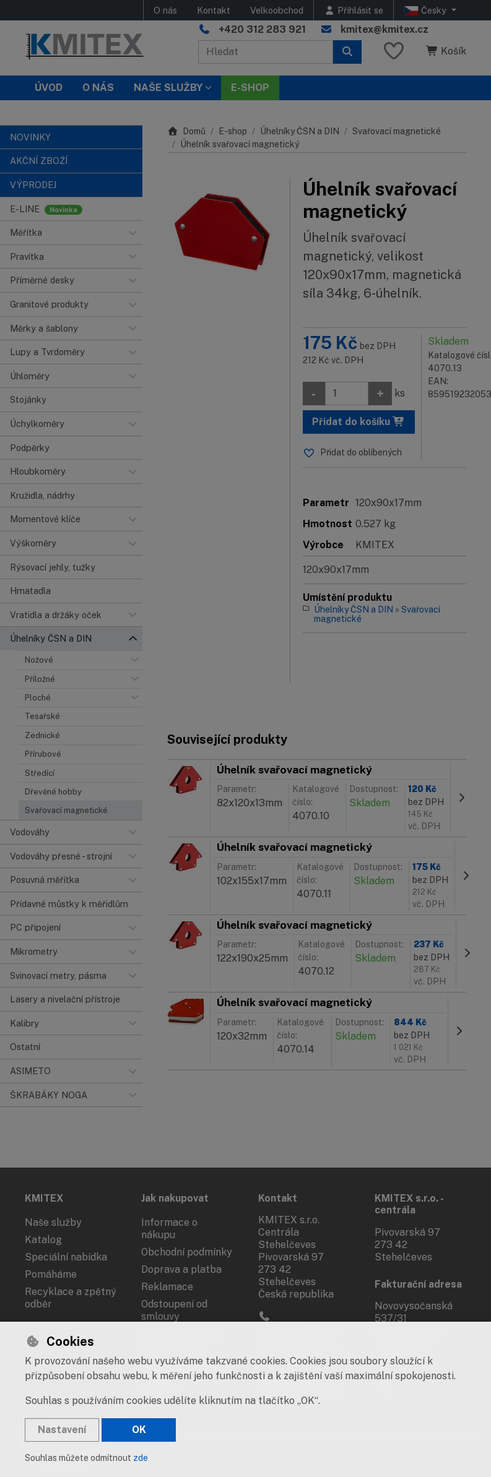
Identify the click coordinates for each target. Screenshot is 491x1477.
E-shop (233, 131)
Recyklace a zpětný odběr (70, 1298)
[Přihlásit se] (353, 10)
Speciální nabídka (66, 1257)
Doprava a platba (181, 1269)
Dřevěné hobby (53, 791)
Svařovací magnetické (66, 810)
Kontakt (213, 10)
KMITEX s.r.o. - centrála (409, 1204)
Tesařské (42, 716)
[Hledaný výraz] (265, 52)
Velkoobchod (276, 10)
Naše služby (53, 1222)
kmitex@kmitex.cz (384, 29)
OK (139, 1430)
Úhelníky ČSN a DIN (299, 131)
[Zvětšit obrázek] (222, 233)
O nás (165, 10)
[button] (132, 232)
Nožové (39, 660)
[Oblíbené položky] (394, 51)
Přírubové (43, 754)
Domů (186, 131)
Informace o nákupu (169, 1228)
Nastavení (62, 1430)
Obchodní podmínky (186, 1252)
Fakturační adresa (418, 1284)
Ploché (38, 697)
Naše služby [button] (168, 87)
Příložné (40, 679)
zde (140, 1458)
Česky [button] (426, 10)
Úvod (49, 87)
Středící (39, 773)
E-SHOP (250, 87)
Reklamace (167, 1287)
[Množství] (346, 393)
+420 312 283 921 (262, 29)
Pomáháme (51, 1274)
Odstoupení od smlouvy (174, 1310)
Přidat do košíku (358, 422)
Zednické (42, 735)
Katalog (43, 1240)
